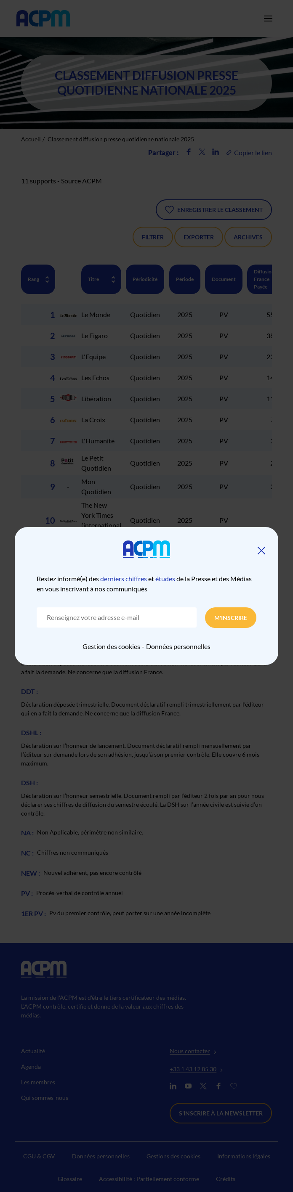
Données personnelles (178, 646)
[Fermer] (261, 551)
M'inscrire (230, 617)
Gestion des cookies (111, 646)
